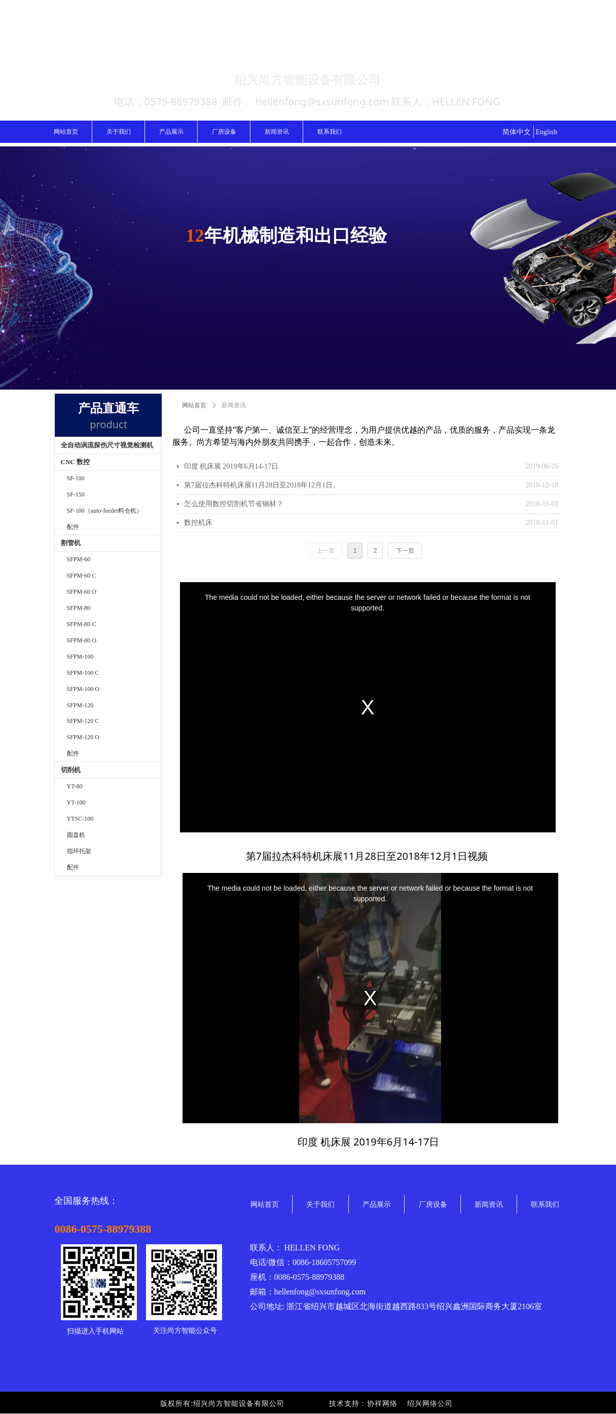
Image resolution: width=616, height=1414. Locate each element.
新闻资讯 (234, 405)
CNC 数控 (75, 462)
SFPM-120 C (83, 720)
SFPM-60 (79, 559)
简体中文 (516, 132)
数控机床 (198, 522)
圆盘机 (76, 834)
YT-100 (76, 802)
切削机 (71, 770)
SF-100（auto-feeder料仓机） (105, 510)
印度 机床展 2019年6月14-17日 (231, 466)
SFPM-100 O (83, 689)
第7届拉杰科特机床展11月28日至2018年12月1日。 (262, 485)
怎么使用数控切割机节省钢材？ (233, 504)
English (547, 132)
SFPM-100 (80, 656)
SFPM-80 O (81, 640)
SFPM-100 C (83, 672)
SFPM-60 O (81, 591)
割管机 (71, 543)
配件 (73, 867)
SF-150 (76, 494)
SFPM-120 (80, 705)
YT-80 (75, 786)
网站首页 (194, 405)
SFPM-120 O (83, 737)
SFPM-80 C (81, 624)
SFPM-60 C (81, 575)
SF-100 (76, 478)
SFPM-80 (79, 608)
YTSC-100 (80, 818)
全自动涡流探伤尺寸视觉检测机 (107, 445)
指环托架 (79, 851)
